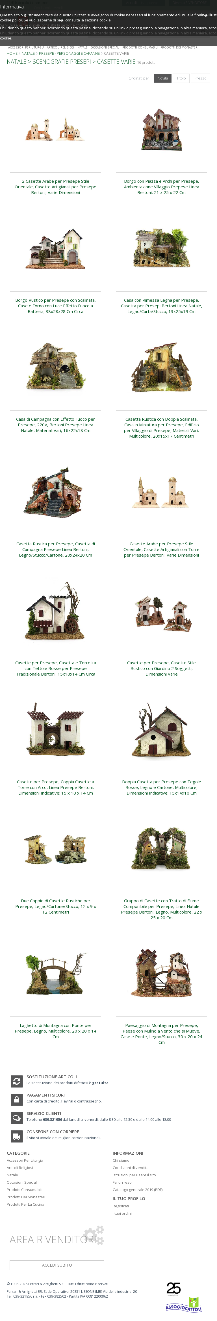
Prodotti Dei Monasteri (26, 1196)
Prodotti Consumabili (24, 1189)
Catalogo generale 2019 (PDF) (137, 1189)
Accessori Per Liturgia (25, 1160)
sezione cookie (98, 20)
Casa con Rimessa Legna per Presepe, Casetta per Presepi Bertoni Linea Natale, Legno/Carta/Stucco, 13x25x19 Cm (161, 305)
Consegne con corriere (53, 1131)
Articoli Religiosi (20, 1167)
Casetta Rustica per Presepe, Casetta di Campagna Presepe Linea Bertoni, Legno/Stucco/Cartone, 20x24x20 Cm (55, 549)
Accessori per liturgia (26, 47)
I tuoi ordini (122, 1213)
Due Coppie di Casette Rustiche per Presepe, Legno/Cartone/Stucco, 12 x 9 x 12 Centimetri (55, 906)
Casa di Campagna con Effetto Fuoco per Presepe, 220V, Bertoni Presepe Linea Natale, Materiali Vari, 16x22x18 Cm (55, 424)
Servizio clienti (44, 1113)
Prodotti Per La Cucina (25, 1204)
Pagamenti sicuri (46, 1095)
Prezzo (200, 78)
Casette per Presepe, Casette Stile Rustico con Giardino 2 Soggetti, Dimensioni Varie (161, 668)
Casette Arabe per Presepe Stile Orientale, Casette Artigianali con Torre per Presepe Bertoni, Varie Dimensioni (161, 549)
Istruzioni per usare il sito (134, 1174)
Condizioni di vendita (131, 1167)
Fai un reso (122, 1182)
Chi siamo (121, 1160)
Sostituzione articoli (52, 1076)
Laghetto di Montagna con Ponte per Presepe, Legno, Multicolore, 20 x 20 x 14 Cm (55, 1031)
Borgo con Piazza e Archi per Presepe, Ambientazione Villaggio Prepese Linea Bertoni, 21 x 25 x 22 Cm (161, 186)
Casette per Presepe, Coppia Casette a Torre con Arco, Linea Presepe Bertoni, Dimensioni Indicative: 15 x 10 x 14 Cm (55, 787)
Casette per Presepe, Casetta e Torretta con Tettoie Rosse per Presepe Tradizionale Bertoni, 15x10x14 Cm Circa (55, 668)
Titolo (181, 78)
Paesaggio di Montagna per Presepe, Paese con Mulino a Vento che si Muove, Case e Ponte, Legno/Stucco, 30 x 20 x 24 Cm (161, 1033)
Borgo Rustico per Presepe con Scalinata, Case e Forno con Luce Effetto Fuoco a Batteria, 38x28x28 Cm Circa (55, 305)
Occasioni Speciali (22, 1182)
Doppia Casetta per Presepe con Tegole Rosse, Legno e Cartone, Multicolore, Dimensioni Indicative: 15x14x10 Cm (161, 787)
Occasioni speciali (105, 47)
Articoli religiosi (61, 47)
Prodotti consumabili (140, 47)
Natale (82, 47)
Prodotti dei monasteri (179, 47)
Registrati (121, 1205)
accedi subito (57, 1265)
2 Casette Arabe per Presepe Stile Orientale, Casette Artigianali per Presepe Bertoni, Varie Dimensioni (55, 186)
